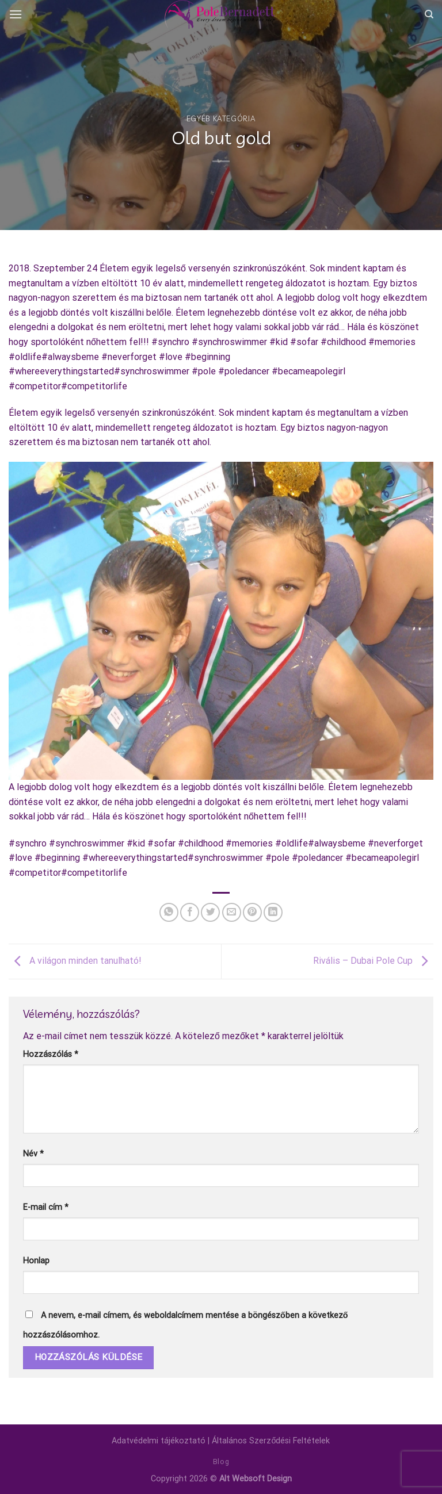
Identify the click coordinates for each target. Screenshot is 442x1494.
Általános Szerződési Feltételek (271, 1441)
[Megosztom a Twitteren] (210, 912)
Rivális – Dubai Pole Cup (373, 960)
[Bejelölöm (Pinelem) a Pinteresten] (252, 912)
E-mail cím (45, 1207)
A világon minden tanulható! (75, 960)
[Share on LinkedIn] (273, 912)
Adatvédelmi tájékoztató (158, 1441)
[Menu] (15, 14)
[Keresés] (429, 14)
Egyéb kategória (221, 118)
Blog (221, 1462)
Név (33, 1154)
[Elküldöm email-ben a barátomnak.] (231, 912)
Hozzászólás (50, 1054)
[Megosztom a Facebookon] (189, 912)
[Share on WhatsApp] (168, 912)
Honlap (36, 1261)
